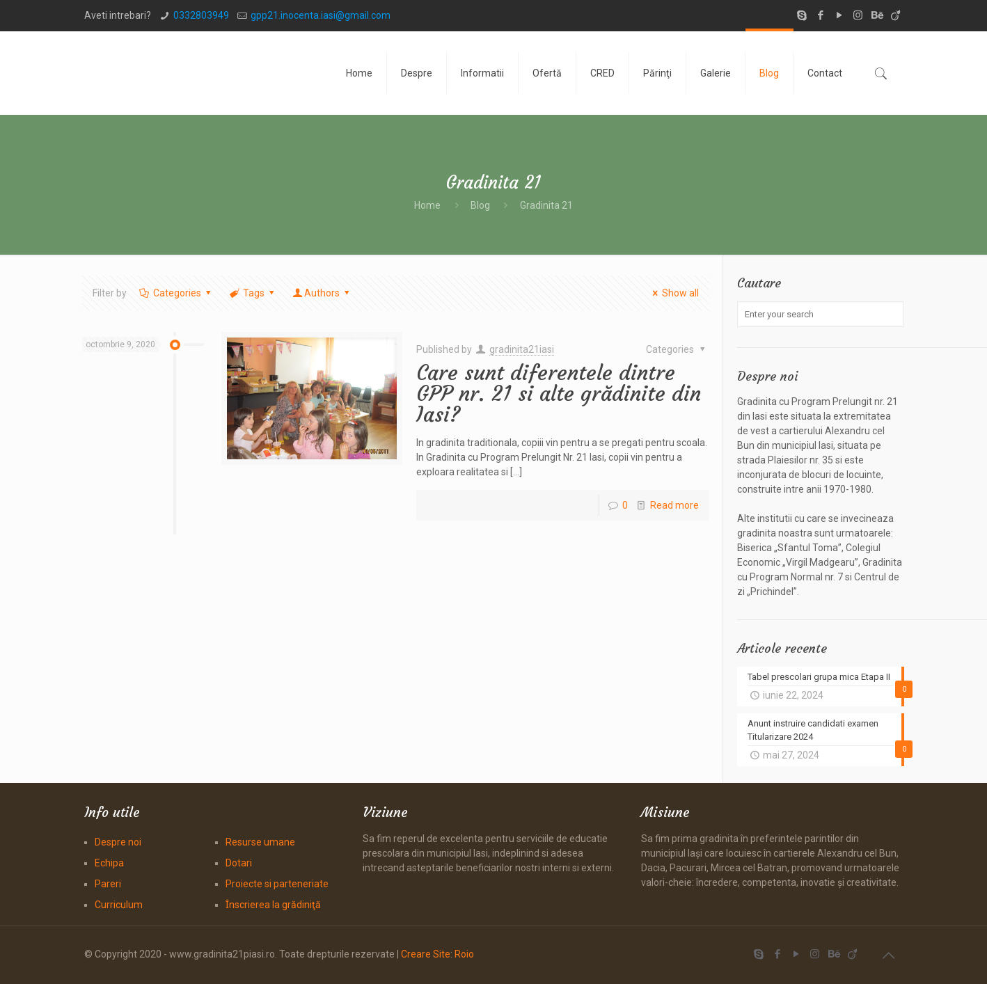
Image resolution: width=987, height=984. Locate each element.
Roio (464, 954)
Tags (252, 293)
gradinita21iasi (521, 349)
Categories (175, 293)
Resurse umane (260, 842)
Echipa (109, 862)
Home (427, 205)
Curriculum (119, 904)
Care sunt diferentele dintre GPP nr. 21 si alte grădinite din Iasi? (558, 393)
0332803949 (201, 15)
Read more (674, 505)
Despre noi (118, 842)
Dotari (239, 862)
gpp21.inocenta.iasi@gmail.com (320, 15)
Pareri (108, 883)
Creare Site (425, 954)
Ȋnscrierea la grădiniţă (273, 904)
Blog (480, 205)
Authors (322, 293)
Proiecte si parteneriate (277, 883)
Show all (674, 293)
